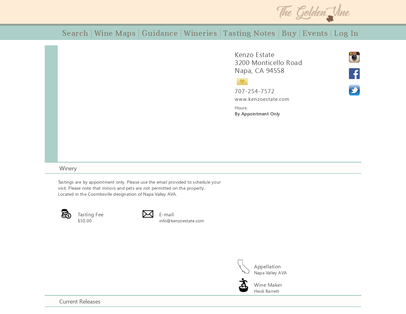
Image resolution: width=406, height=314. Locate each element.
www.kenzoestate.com (262, 98)
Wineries (200, 33)
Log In (346, 33)
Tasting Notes (249, 33)
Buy (289, 33)
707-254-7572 (255, 91)
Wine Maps (115, 33)
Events (315, 33)
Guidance (160, 33)
